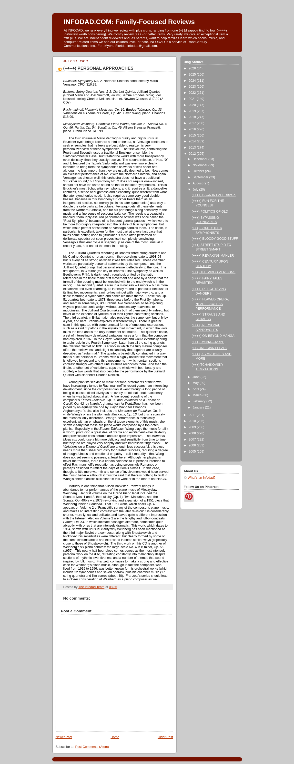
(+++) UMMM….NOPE (208, 342)
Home (114, 737)
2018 (193, 117)
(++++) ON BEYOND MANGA (213, 336)
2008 (193, 433)
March (197, 395)
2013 (193, 147)
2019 (193, 111)
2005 (193, 451)
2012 (193, 153)
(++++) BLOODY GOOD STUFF (215, 238)
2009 (193, 427)
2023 (193, 86)
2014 (193, 141)
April (196, 389)
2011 (193, 415)
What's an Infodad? (202, 477)
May (195, 383)
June (196, 377)
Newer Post (64, 737)
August (198, 183)
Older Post (165, 737)
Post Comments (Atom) (92, 747)
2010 (193, 421)
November (200, 165)
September (200, 177)
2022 (193, 93)
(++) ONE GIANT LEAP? (209, 348)
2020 (193, 105)
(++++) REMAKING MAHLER (213, 255)
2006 (193, 445)
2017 (193, 123)
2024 (193, 80)
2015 (193, 135)
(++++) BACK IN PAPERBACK (214, 195)
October (198, 171)
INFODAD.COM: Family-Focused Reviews (129, 22)
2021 (193, 99)
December (200, 159)
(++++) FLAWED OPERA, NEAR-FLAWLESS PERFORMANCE (210, 304)
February (199, 401)
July (195, 189)
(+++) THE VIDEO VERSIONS (213, 272)
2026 (193, 68)
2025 (193, 74)
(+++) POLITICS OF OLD (210, 211)
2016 (193, 129)
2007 (193, 439)
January (198, 407)
